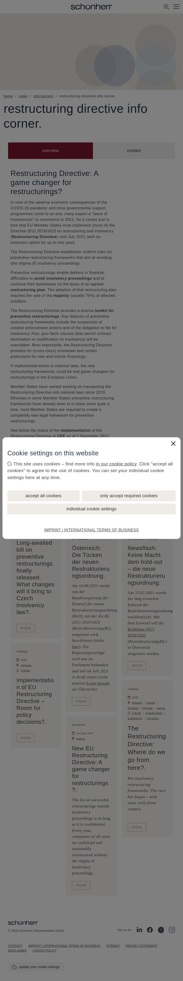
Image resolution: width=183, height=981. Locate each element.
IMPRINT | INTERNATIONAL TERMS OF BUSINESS (91, 530)
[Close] (173, 443)
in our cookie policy (116, 463)
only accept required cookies (129, 495)
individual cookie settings (91, 508)
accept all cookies (43, 495)
